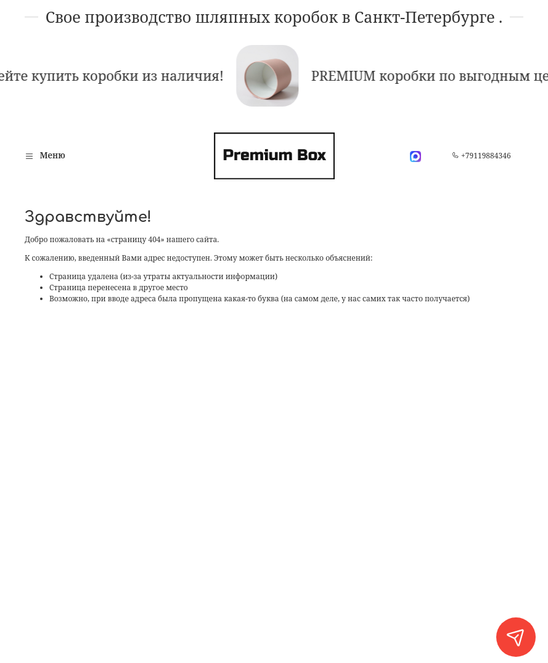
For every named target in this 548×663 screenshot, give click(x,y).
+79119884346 (481, 155)
